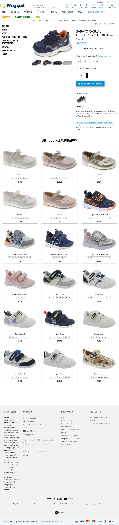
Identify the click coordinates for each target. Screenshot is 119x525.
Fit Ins (37, 17)
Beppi (63, 417)
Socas (80, 12)
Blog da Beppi (67, 420)
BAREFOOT (6, 17)
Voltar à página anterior (104, 24)
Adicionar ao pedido (90, 83)
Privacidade (66, 444)
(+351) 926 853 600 (39, 426)
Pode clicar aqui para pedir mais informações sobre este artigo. (94, 123)
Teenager (28, 12)
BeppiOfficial (29, 430)
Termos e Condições (69, 441)
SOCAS (4, 33)
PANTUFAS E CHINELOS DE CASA (14, 37)
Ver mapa (28, 455)
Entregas (64, 432)
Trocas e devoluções (69, 435)
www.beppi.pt (30, 417)
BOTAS (4, 29)
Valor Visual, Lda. (56, 521)
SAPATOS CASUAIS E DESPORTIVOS (10, 42)
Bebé (4, 12)
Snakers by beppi (22, 17)
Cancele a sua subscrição (101, 423)
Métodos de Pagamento (70, 429)
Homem (54, 12)
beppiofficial (29, 434)
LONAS (4, 54)
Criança (15, 12)
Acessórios (67, 12)
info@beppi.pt (30, 421)
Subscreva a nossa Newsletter (98, 418)
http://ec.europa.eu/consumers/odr (97, 503)
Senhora (41, 12)
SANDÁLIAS (6, 46)
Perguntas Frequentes (70, 438)
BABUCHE (5, 26)
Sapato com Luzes (10, 50)
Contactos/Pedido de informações (70, 425)
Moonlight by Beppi (96, 12)
